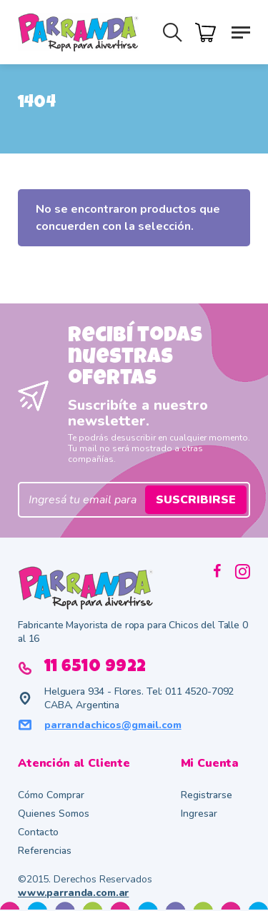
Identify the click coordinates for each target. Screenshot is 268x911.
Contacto (38, 832)
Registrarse (206, 795)
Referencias (44, 850)
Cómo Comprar (51, 795)
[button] (241, 31)
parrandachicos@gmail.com (113, 725)
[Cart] (209, 31)
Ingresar (199, 813)
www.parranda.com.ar (73, 893)
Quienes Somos (53, 813)
